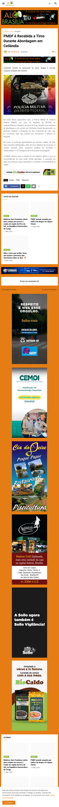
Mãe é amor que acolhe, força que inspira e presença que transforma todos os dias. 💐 (15, 255)
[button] (3, 4)
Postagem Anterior (9, 289)
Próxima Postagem (49, 289)
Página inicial (8, 31)
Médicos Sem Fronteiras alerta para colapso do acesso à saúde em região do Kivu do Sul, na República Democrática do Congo (16, 224)
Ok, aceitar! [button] (9, 803)
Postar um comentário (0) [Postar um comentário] (29, 281)
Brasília (17, 31)
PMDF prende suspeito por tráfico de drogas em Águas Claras (41, 221)
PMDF (18, 180)
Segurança (25, 180)
